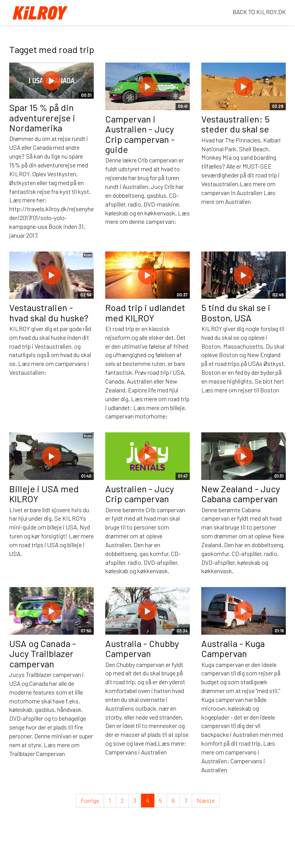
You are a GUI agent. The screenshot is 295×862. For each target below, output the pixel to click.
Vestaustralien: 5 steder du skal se (235, 123)
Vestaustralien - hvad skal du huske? (48, 312)
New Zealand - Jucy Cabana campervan (240, 493)
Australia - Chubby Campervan (142, 648)
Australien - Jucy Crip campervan (139, 493)
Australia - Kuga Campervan (233, 648)
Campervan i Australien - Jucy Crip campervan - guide (140, 134)
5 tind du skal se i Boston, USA (235, 312)
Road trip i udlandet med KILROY (145, 312)
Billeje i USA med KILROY (44, 493)
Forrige (90, 800)
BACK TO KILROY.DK (259, 11)
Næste (206, 800)
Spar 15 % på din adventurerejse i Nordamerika (42, 117)
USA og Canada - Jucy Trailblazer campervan (42, 653)
